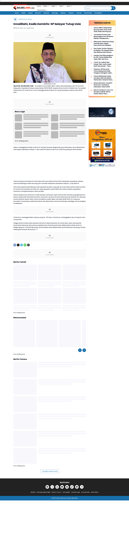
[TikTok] (72, 487)
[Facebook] (14, 245)
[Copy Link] (28, 245)
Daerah (79, 13)
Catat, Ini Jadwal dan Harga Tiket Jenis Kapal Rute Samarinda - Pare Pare (102, 64)
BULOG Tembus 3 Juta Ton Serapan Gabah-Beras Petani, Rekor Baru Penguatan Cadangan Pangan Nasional (103, 92)
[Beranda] (15, 19)
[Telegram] (21, 245)
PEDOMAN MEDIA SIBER (43, 492)
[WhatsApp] (25, 245)
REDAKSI (33, 492)
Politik (23, 13)
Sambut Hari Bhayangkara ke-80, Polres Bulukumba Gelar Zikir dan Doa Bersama (103, 57)
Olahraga (55, 13)
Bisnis (54, 6)
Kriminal (46, 13)
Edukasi (63, 13)
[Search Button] (113, 8)
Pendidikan (98, 13)
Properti (71, 13)
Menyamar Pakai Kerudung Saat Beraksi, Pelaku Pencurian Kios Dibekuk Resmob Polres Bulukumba (104, 43)
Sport (69, 6)
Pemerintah (88, 13)
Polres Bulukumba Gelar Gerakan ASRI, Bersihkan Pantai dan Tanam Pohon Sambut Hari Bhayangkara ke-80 (103, 78)
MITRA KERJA (94, 492)
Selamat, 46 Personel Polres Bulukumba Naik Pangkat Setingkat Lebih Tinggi (103, 71)
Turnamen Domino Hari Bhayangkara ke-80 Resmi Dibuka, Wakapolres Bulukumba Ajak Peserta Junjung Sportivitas (103, 36)
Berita (46, 6)
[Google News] (67, 487)
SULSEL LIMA (59, 498)
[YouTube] (62, 487)
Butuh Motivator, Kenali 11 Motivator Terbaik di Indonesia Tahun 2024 (103, 85)
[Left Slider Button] (80, 350)
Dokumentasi (42, 10)
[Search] (98, 8)
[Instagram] (57, 487)
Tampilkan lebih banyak (50, 471)
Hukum (30, 13)
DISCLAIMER (66, 492)
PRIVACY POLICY (56, 492)
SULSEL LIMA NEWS (72, 498)
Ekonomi (38, 13)
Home (39, 6)
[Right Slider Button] (84, 350)
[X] (18, 245)
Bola (62, 6)
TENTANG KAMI (75, 492)
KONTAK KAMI (85, 492)
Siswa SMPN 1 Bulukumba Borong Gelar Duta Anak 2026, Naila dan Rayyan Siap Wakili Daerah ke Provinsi (103, 29)
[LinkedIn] (77, 487)
